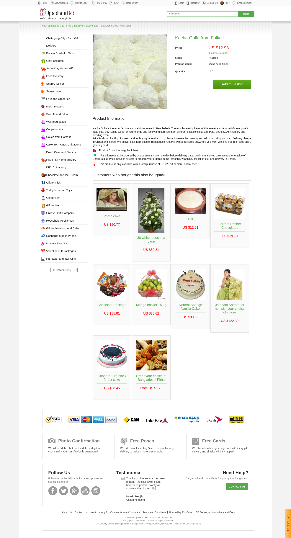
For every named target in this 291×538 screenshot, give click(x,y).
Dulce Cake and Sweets (61, 152)
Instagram (95, 490)
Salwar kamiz (54, 91)
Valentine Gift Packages (61, 251)
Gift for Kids (53, 182)
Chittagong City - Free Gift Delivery (66, 25)
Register (195, 3)
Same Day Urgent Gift (59, 68)
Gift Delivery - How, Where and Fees (215, 512)
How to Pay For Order (180, 512)
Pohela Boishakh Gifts (60, 53)
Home (45, 3)
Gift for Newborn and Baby (62, 228)
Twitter (63, 490)
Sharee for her (55, 83)
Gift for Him (53, 197)
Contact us (237, 486)
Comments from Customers (125, 512)
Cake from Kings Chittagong (63, 144)
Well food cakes (56, 121)
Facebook (52, 490)
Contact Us (212, 3)
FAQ (116, 3)
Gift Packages (54, 60)
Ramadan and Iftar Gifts (61, 258)
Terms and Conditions (154, 512)
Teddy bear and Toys (59, 190)
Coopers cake (54, 129)
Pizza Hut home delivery (61, 159)
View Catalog (61, 3)
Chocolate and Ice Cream (62, 174)
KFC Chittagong (56, 167)
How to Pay (101, 3)
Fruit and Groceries (58, 98)
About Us (67, 512)
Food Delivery (54, 76)
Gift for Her (53, 205)
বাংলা (227, 3)
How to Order (81, 3)
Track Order (132, 3)
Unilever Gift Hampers (60, 213)
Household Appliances (60, 220)
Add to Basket (232, 84)
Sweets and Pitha (95, 25)
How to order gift (98, 512)
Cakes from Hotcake (58, 136)
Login (181, 3)
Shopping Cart (244, 3)
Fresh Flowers (55, 106)
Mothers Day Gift (56, 243)
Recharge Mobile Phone (61, 235)
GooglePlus (74, 490)
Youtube (85, 490)
